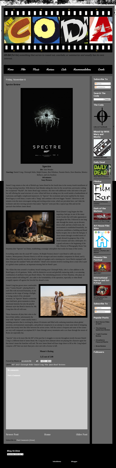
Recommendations (82, 69)
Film (23, 69)
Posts (98, 84)
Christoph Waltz (27, 365)
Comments (100, 87)
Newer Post (12, 434)
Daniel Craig (39, 365)
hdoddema (57, 461)
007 (13, 365)
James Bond (53, 365)
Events (101, 69)
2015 (18, 365)
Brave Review (101, 346)
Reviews (50, 69)
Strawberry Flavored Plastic (102, 341)
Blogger (74, 461)
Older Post (81, 434)
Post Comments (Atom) (26, 440)
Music (36, 69)
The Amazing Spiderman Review (103, 329)
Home (10, 69)
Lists (63, 69)
